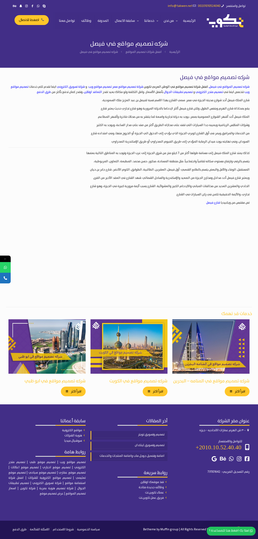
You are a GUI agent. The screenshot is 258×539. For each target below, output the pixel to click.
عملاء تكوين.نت (154, 492)
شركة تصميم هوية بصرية (56, 488)
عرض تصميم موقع (51, 493)
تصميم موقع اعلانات (25, 467)
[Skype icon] (44, 6)
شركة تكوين (27, 488)
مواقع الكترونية (72, 430)
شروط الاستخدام (63, 529)
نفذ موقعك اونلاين (152, 482)
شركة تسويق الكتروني (71, 86)
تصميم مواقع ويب (100, 86)
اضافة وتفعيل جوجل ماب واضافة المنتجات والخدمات (132, 456)
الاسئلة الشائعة (40, 529)
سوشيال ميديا (73, 440)
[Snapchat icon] (20, 6)
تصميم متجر (16, 462)
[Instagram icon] (26, 6)
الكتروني (80, 467)
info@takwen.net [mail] (180, 6)
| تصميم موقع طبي (44, 462)
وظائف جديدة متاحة (151, 487)
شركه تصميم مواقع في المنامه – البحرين (211, 381)
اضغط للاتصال (31, 20)
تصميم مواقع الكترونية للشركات (49, 478)
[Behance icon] (14, 6)
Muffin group (169, 529)
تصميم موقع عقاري (72, 472)
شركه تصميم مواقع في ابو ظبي (55, 381)
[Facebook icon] (32, 6)
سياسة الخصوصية (88, 529)
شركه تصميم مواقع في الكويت (138, 381)
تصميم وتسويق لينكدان (149, 445)
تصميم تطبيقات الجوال (178, 92)
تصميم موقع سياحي (42, 472)
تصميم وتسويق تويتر (151, 434)
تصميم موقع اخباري (56, 467)
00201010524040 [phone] (209, 6)
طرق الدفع (19, 529)
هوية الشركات (73, 435)
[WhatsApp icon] (38, 6)
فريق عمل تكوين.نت (151, 497)
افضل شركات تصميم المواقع (144, 52)
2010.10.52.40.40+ (218, 447)
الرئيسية (174, 52)
